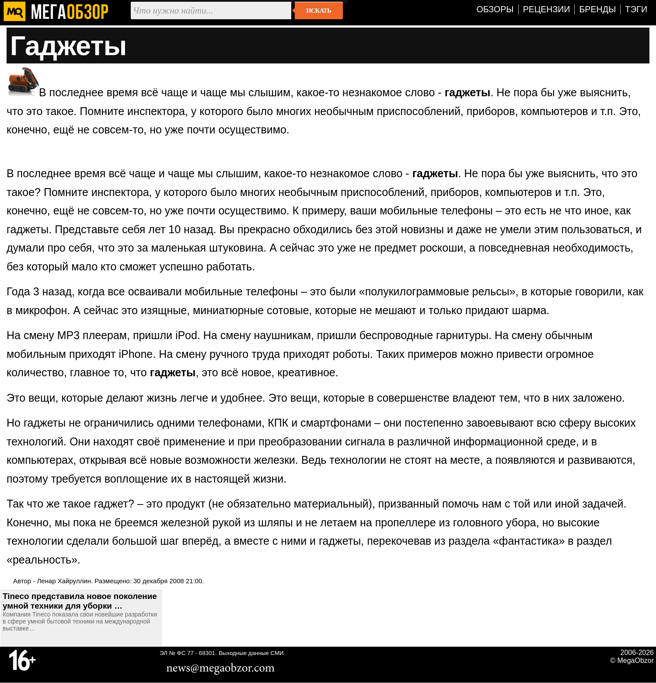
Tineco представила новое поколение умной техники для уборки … (80, 601)
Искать (318, 10)
